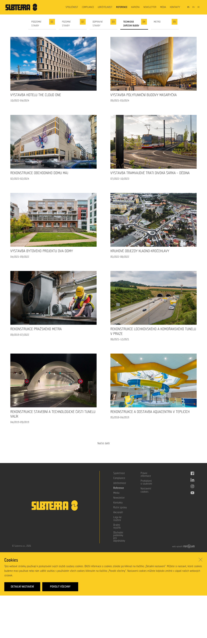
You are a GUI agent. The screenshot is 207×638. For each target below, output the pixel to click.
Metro (157, 22)
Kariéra (135, 7)
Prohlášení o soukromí (146, 482)
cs (188, 7)
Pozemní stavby (66, 24)
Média (163, 7)
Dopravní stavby (98, 24)
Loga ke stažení (117, 518)
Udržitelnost (105, 7)
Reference (121, 7)
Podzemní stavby (36, 24)
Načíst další (103, 443)
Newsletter (149, 7)
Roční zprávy (120, 507)
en (193, 7)
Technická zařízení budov (131, 24)
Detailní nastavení (22, 588)
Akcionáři (118, 512)
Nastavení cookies (146, 490)
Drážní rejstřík (117, 526)
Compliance (88, 7)
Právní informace (146, 474)
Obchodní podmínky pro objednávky (119, 536)
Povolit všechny (60, 588)
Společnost (72, 7)
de (199, 7)
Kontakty (175, 7)
